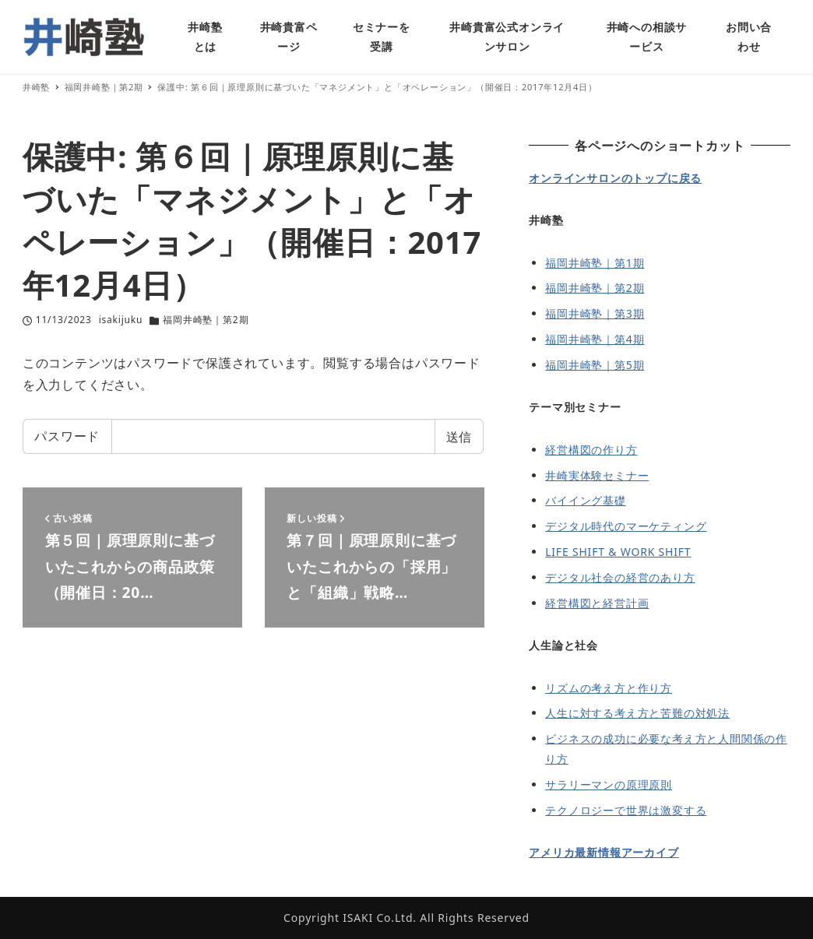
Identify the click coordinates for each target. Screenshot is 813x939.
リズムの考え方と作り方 (608, 688)
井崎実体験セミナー (597, 475)
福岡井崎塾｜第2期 (205, 319)
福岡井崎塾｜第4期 (594, 339)
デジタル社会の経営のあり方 (620, 577)
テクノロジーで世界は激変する (625, 810)
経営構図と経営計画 (597, 603)
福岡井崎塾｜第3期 (594, 313)
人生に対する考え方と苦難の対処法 (637, 712)
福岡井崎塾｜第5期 (594, 364)
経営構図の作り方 (591, 449)
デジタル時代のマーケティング (625, 526)
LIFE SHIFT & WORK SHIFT (618, 551)
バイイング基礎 (585, 500)
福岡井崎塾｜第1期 (594, 262)
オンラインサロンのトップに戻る (615, 178)
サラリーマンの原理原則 (608, 784)
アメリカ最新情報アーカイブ (603, 852)
